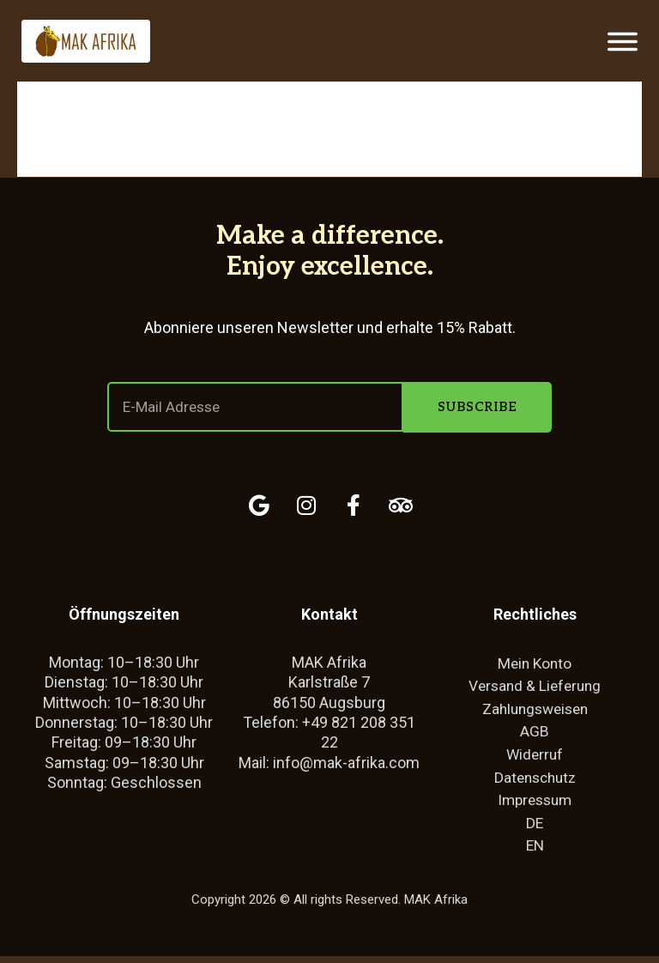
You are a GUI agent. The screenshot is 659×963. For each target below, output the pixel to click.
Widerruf (535, 758)
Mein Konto (534, 664)
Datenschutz (534, 781)
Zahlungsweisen (534, 711)
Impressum (535, 805)
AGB (534, 734)
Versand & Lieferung (535, 688)
